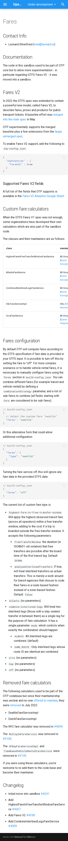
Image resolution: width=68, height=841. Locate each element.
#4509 (12, 826)
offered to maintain (46, 700)
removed (15, 705)
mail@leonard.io (44, 44)
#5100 (7, 738)
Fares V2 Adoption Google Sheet (43, 196)
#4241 (45, 793)
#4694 (58, 726)
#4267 (16, 809)
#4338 (30, 815)
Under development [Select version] (40, 4)
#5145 (22, 755)
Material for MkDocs (24, 837)
